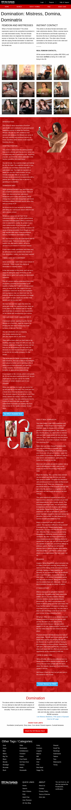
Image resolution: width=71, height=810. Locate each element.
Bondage (6, 764)
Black (4, 759)
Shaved (55, 745)
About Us (42, 785)
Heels (21, 767)
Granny (22, 764)
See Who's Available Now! (13, 414)
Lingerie (39, 751)
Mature (38, 753)
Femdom (22, 753)
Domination (23, 748)
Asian (4, 748)
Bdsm (5, 753)
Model (38, 759)
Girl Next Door (24, 762)
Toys (54, 759)
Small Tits (56, 748)
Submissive (57, 753)
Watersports (57, 762)
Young (55, 764)
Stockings (56, 751)
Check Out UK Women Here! (35, 731)
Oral (37, 762)
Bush (4, 770)
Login (41, 2)
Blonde (5, 762)
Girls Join (42, 797)
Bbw (4, 751)
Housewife (23, 770)
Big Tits (5, 756)
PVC (37, 764)
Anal (4, 745)
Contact (41, 788)
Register (50, 2)
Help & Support (63, 2)
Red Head (39, 767)
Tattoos (55, 756)
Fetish (22, 756)
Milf (37, 756)
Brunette (5, 767)
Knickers (39, 748)
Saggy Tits (39, 770)
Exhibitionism (24, 751)
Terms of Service (44, 794)
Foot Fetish (23, 759)
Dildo (21, 745)
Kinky (38, 745)
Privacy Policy (43, 791)
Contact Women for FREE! (47, 684)
